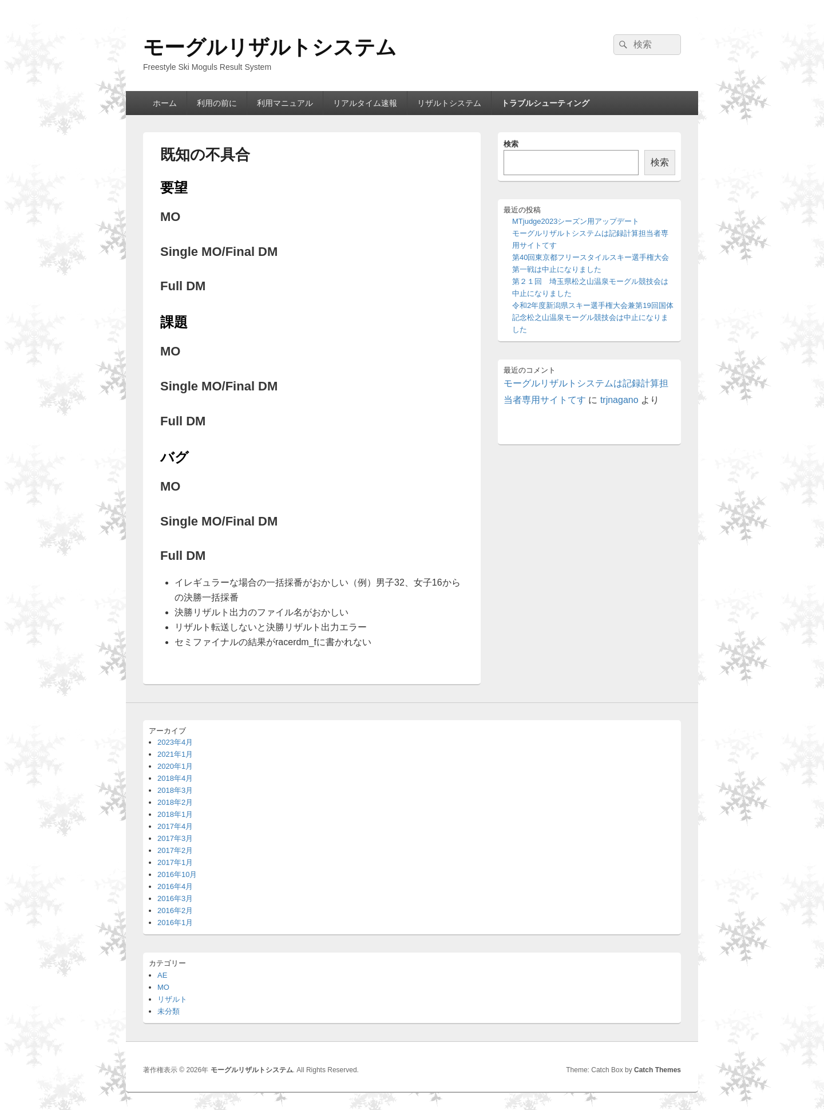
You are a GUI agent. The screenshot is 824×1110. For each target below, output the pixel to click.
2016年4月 (175, 886)
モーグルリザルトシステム (270, 47)
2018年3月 (175, 790)
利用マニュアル (285, 103)
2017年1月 (175, 862)
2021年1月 (175, 754)
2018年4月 (175, 778)
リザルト (172, 999)
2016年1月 (175, 922)
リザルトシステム (449, 103)
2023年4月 (175, 742)
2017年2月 (175, 850)
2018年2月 (175, 802)
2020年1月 (175, 766)
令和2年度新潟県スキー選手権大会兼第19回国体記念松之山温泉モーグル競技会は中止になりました (593, 317)
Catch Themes (657, 1070)
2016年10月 (177, 874)
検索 (511, 144)
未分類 (168, 1011)
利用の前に (217, 103)
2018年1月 (175, 814)
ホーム (165, 103)
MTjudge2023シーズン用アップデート (576, 221)
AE (162, 975)
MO (163, 987)
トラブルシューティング (545, 103)
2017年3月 (175, 838)
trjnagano (619, 400)
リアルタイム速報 (365, 103)
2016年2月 (175, 910)
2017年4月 (175, 826)
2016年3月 (175, 898)
